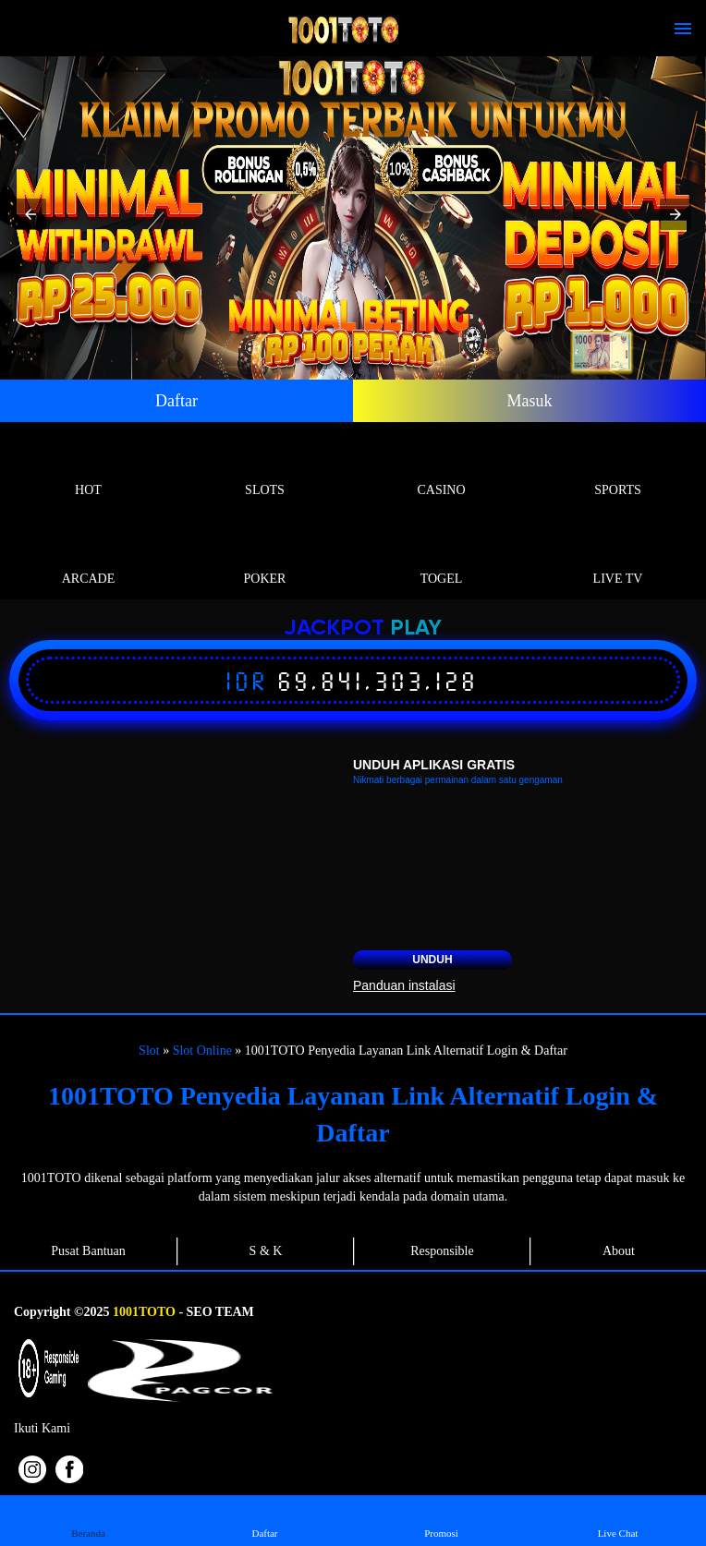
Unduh (432, 959)
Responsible (441, 1251)
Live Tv (618, 557)
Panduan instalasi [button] (404, 985)
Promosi (441, 1520)
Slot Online (202, 1050)
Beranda (88, 1520)
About (619, 1251)
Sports (618, 469)
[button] (30, 214)
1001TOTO (144, 1312)
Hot (88, 469)
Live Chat (617, 1520)
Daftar (176, 401)
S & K (266, 1251)
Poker (265, 557)
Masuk (530, 401)
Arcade (88, 557)
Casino (441, 469)
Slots (265, 469)
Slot (149, 1050)
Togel (441, 557)
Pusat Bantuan (88, 1251)
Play (416, 628)
